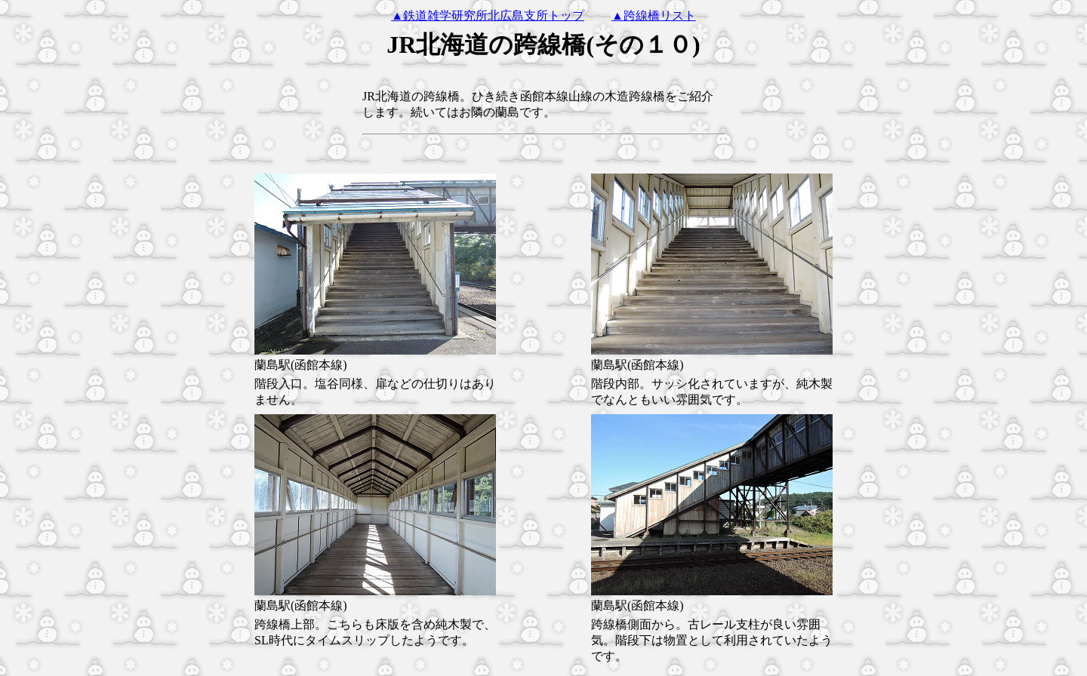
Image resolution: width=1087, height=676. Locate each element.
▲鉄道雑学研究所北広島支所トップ (487, 15)
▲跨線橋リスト (653, 15)
